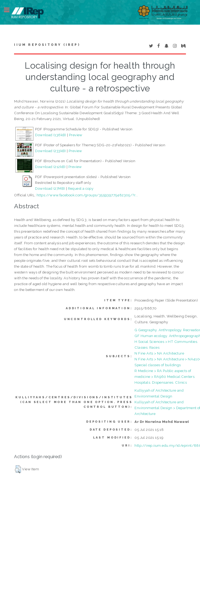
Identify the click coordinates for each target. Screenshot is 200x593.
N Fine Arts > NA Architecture (159, 353)
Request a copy (81, 188)
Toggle (9, 10)
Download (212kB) (50, 167)
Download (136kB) (50, 135)
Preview (75, 135)
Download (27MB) (50, 188)
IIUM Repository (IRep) (47, 45)
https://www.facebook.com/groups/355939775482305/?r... (87, 195)
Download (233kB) (50, 151)
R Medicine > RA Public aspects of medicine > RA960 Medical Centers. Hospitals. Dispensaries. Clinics (164, 376)
